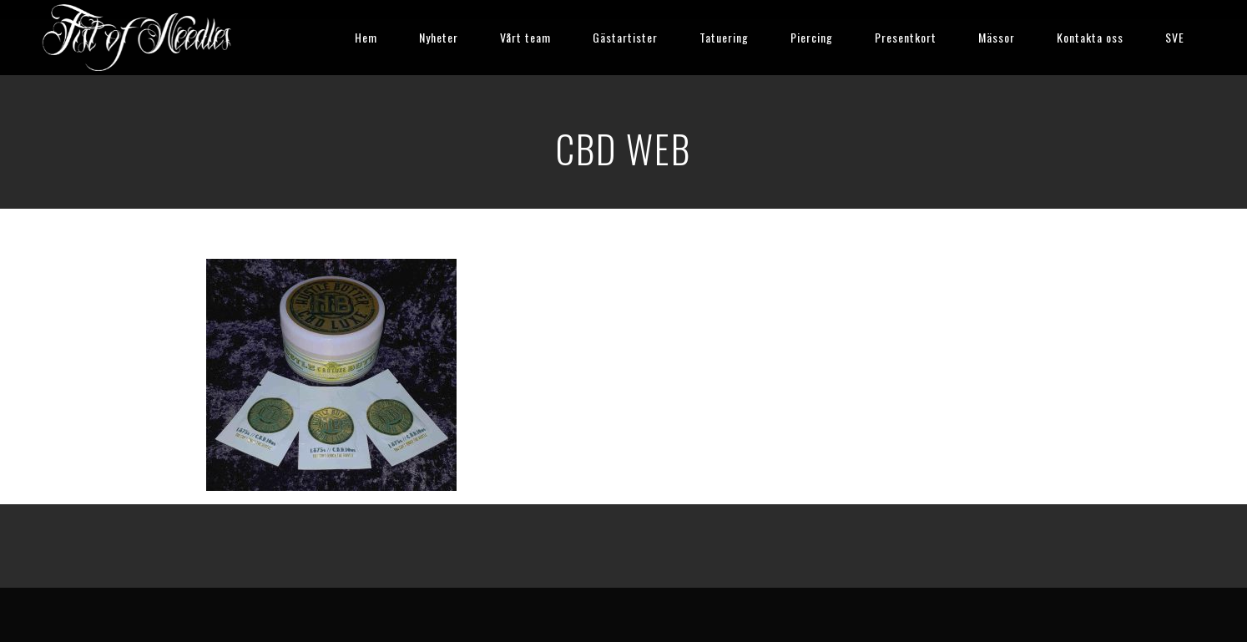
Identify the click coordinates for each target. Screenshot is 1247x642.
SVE (1174, 37)
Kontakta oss (1090, 37)
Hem (366, 37)
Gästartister (625, 37)
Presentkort (906, 37)
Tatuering (724, 37)
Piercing (811, 37)
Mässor (996, 37)
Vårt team (525, 37)
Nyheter (438, 37)
